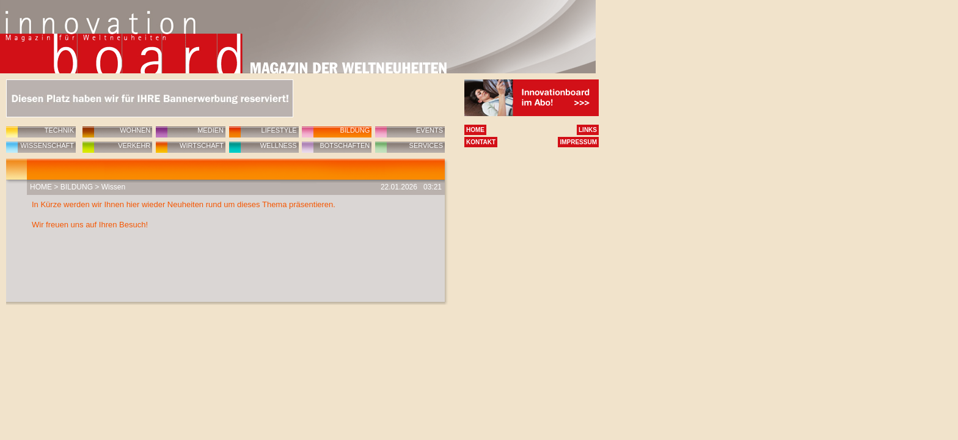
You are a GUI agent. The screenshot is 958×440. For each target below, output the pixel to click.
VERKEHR (134, 145)
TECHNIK (59, 130)
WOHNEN (135, 130)
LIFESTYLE (279, 130)
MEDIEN (210, 130)
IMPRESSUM (578, 142)
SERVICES (426, 145)
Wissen (113, 187)
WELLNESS (278, 145)
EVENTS (429, 130)
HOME (41, 187)
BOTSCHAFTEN (345, 145)
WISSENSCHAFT (47, 145)
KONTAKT (480, 142)
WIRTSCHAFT (202, 145)
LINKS (588, 130)
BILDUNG (355, 130)
